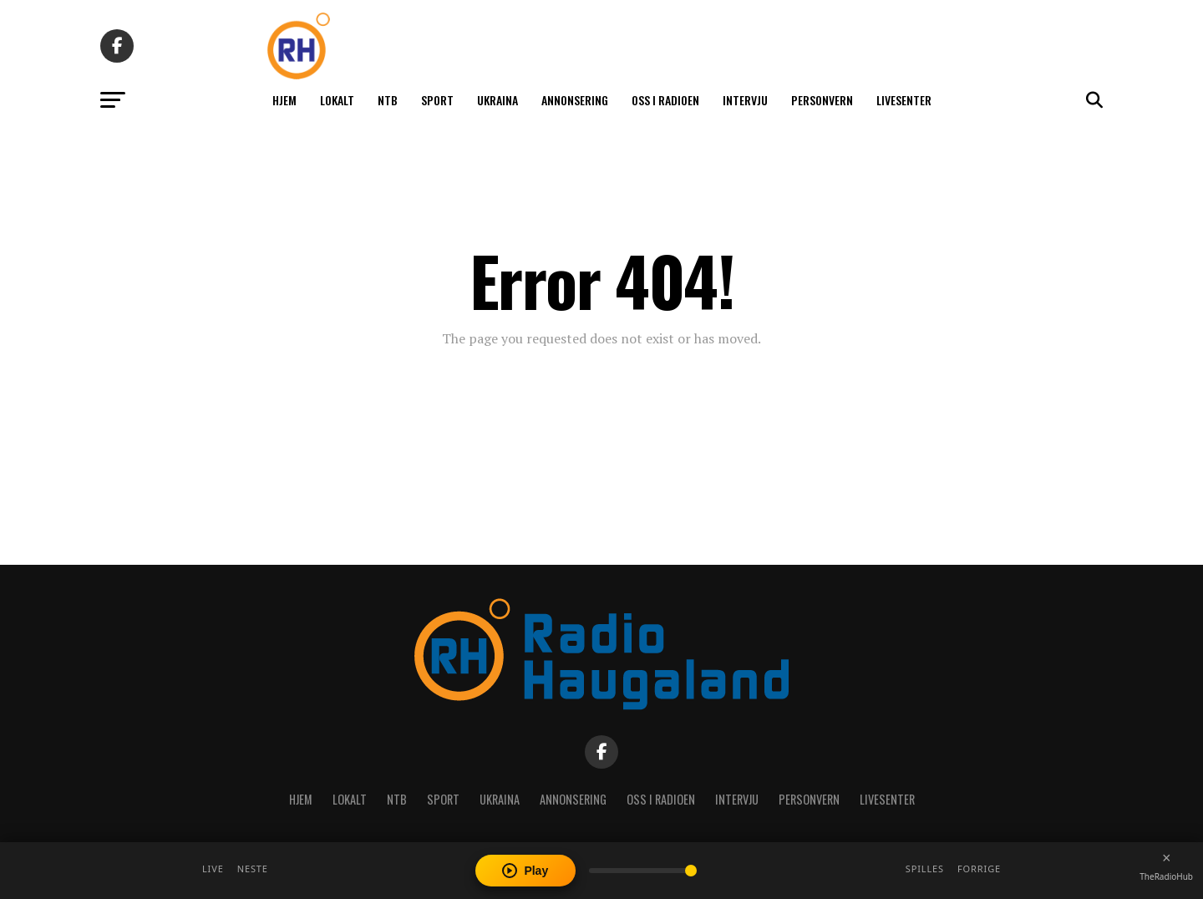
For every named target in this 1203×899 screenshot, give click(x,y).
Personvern (822, 100)
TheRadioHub (1166, 876)
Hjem (284, 100)
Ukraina (497, 100)
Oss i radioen (665, 100)
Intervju (745, 100)
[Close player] (1166, 858)
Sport (437, 100)
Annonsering (574, 100)
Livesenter (903, 100)
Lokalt (337, 100)
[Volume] (643, 870)
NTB (388, 100)
